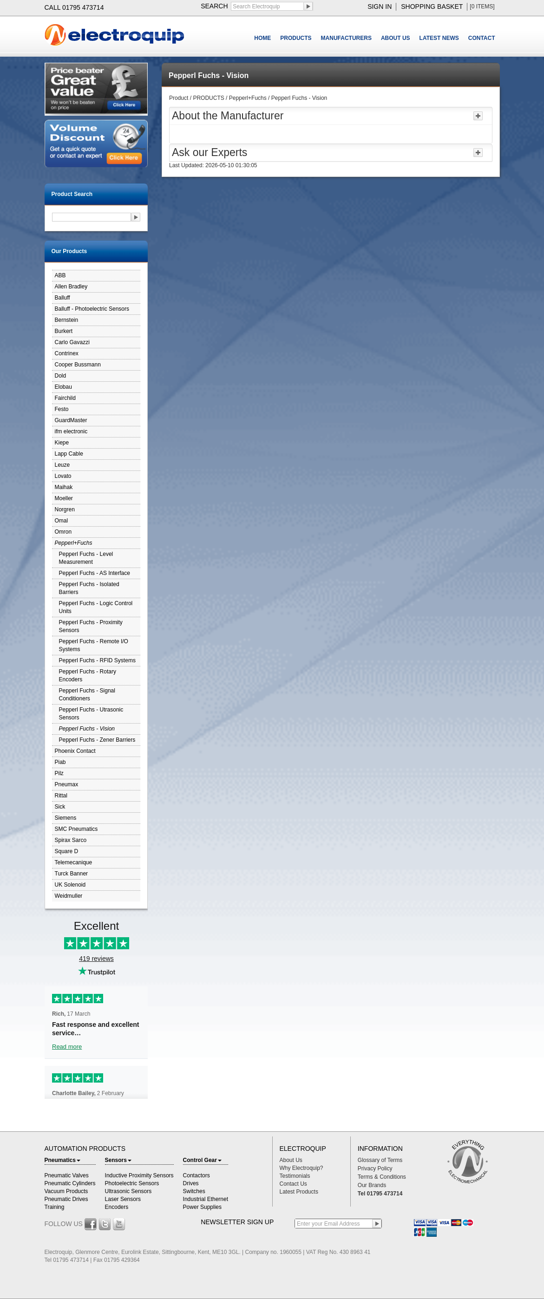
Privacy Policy (375, 1168)
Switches (194, 1191)
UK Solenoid (70, 884)
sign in (379, 6)
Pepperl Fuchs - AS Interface (94, 573)
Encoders (117, 1207)
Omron (63, 532)
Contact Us (293, 1184)
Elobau (63, 387)
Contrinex (67, 353)
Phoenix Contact (75, 751)
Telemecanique (73, 862)
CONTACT (481, 38)
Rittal (61, 795)
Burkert (64, 331)
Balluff (62, 297)
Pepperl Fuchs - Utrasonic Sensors (91, 713)
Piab (60, 762)
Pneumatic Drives (66, 1199)
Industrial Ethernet (205, 1199)
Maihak (64, 487)
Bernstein (67, 320)
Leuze (62, 465)
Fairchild (65, 398)
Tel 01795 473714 (380, 1193)
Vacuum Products (66, 1191)
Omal (61, 520)
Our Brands (372, 1185)
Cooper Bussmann (78, 364)
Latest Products (299, 1191)
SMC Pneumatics (76, 829)
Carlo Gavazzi (72, 342)
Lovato (63, 476)
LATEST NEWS (439, 38)
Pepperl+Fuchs (73, 543)
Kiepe (62, 442)
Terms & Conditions (382, 1177)
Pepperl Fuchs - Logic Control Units (96, 607)
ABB (60, 275)
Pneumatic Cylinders (70, 1183)
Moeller (64, 498)
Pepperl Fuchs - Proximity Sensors (91, 626)
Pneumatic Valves (67, 1175)
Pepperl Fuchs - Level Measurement (86, 558)
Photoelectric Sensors (132, 1183)
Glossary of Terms (380, 1160)
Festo (62, 409)
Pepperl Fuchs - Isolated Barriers (89, 588)
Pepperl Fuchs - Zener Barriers (97, 740)
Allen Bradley (71, 286)
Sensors (118, 1160)
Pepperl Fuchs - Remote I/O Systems (93, 645)
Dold (60, 375)
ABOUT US (395, 38)
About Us (291, 1160)
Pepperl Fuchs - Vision (87, 728)
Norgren (65, 509)
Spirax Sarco (71, 840)
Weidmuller (69, 896)
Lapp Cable (69, 453)
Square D (67, 851)
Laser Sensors (123, 1199)
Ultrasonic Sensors (128, 1191)
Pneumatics (62, 1160)
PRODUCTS (295, 38)
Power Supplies (202, 1207)
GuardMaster (71, 420)
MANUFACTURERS (346, 38)
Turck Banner (71, 873)
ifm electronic (71, 431)
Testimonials (295, 1176)
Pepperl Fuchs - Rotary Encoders (87, 675)
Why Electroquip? (301, 1168)
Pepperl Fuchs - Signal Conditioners (87, 694)
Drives (191, 1183)
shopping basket (432, 6)
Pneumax (67, 784)
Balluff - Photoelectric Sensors (92, 309)
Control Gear (202, 1160)
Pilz (59, 773)
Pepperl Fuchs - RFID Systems (97, 660)
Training (55, 1207)
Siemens (66, 818)
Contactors (196, 1175)
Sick (60, 806)
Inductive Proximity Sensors (139, 1175)
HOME (262, 38)
